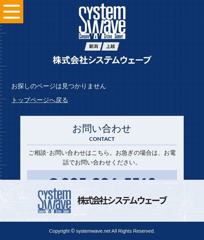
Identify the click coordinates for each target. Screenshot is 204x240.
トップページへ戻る (39, 100)
